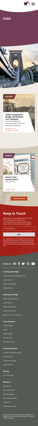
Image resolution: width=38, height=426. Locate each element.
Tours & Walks (8, 326)
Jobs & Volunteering (10, 398)
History (6, 371)
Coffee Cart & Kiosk (9, 311)
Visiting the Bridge (10, 294)
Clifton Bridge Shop (9, 307)
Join (19, 234)
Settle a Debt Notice (10, 284)
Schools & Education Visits (12, 352)
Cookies (11, 418)
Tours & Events (19, 198)
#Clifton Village (10, 189)
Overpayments (8, 288)
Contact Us (6, 402)
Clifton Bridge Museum (11, 299)
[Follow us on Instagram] (28, 264)
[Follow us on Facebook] (19, 264)
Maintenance (7, 338)
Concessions (7, 280)
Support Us (7, 386)
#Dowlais (8, 128)
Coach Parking (8, 365)
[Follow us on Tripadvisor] (14, 264)
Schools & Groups (10, 348)
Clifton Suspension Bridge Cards (14, 276)
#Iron (14, 128)
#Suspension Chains (11, 130)
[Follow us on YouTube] (33, 264)
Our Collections (8, 375)
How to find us (8, 303)
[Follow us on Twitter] (23, 264)
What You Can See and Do (12, 315)
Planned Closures (9, 342)
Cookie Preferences (9, 406)
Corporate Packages (10, 361)
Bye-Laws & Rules (9, 390)
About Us (7, 382)
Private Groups (8, 357)
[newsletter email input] (19, 228)
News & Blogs (7, 334)
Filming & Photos (8, 394)
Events (5, 330)
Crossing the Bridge (11, 272)
